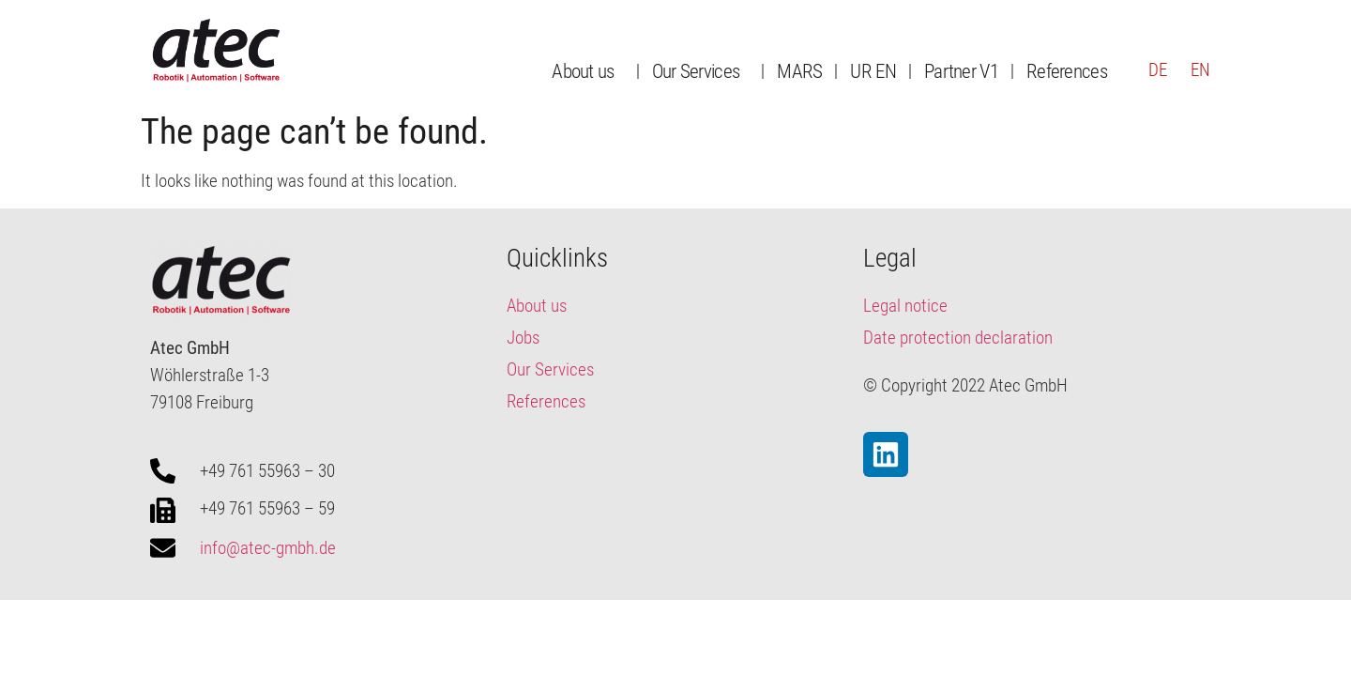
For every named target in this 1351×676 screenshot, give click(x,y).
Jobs (523, 337)
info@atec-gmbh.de (268, 548)
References (1066, 71)
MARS (799, 71)
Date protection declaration (958, 337)
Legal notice (905, 305)
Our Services (701, 71)
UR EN (873, 71)
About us (587, 71)
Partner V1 (961, 71)
